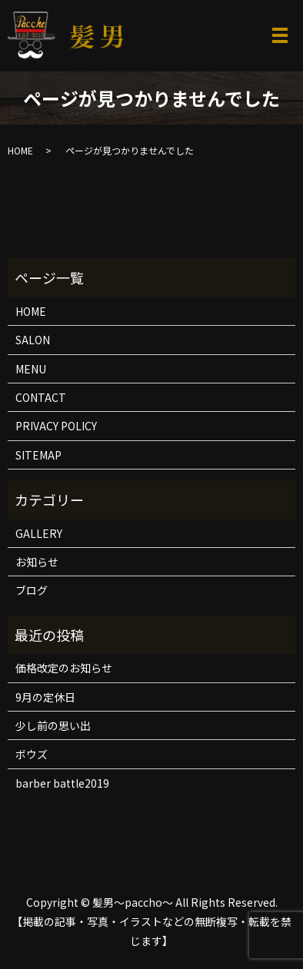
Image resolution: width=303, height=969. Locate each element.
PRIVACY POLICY (56, 425)
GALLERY (38, 533)
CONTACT (40, 397)
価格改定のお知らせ (63, 667)
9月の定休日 (45, 697)
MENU (30, 369)
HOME (20, 150)
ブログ (31, 590)
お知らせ (36, 561)
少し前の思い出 (53, 725)
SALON (32, 339)
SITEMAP (38, 455)
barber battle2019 (62, 783)
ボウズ (31, 754)
